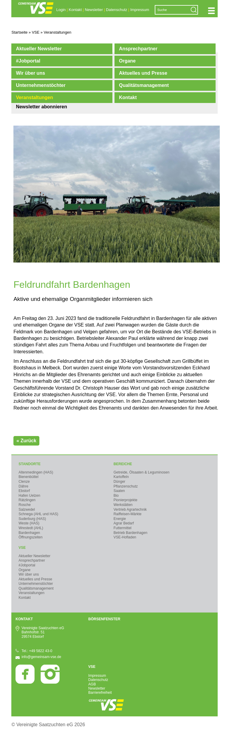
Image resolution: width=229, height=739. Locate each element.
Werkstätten (123, 505)
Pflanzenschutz (126, 486)
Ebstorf (24, 491)
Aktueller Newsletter (39, 48)
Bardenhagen (29, 533)
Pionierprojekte (125, 500)
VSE (22, 548)
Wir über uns (30, 73)
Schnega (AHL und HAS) (38, 514)
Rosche (24, 505)
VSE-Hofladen (125, 537)
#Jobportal (28, 60)
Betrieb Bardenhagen (130, 533)
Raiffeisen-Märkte (128, 514)
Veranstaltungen (34, 97)
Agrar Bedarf (124, 523)
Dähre (23, 486)
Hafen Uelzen (29, 495)
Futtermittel (122, 528)
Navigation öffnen (211, 10)
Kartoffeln (121, 477)
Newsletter (94, 9)
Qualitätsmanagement (144, 85)
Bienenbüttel (28, 477)
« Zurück (26, 440)
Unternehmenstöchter (40, 85)
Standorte (29, 464)
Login (61, 9)
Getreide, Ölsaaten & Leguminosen (141, 472)
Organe (127, 60)
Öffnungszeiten (30, 537)
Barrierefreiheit (100, 692)
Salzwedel (26, 509)
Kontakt (75, 9)
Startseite (19, 32)
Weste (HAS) (28, 523)
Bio (116, 495)
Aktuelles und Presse (143, 73)
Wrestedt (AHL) (30, 528)
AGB (92, 684)
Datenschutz (116, 9)
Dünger (119, 481)
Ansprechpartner (138, 48)
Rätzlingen (26, 500)
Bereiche (123, 464)
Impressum (139, 9)
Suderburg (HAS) (32, 519)
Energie (120, 519)
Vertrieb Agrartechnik (130, 509)
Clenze (24, 481)
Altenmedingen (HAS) (35, 472)
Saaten (119, 491)
